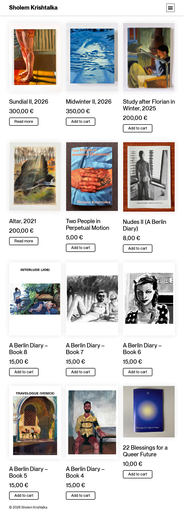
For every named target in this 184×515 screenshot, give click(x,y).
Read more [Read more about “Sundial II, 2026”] (23, 121)
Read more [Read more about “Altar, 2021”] (23, 241)
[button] (170, 8)
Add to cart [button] (80, 121)
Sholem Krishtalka (33, 7)
